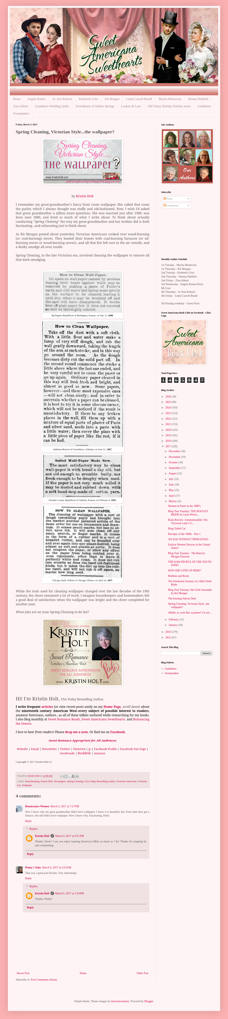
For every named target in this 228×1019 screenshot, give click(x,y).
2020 (168, 429)
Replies (33, 829)
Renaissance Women (37, 806)
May (171, 490)
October (173, 462)
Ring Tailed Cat (176, 528)
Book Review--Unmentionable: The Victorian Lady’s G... (188, 521)
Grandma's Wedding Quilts (52, 106)
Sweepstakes (21, 113)
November (175, 456)
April (172, 495)
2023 (168, 413)
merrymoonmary (120, 1001)
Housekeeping (32, 781)
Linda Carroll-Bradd (139, 99)
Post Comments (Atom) (44, 979)
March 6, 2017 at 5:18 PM (69, 893)
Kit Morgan (112, 99)
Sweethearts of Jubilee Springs (95, 106)
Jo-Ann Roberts (62, 99)
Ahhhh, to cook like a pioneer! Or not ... (190, 612)
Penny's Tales (33, 867)
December (175, 451)
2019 (168, 435)
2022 (168, 418)
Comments (171, 205)
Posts (168, 198)
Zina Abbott (20, 106)
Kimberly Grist (88, 99)
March (173, 501)
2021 (168, 424)
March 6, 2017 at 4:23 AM (56, 867)
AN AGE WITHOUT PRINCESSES (188, 539)
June (171, 484)
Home (17, 99)
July (171, 479)
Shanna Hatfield (198, 99)
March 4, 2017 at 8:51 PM (69, 835)
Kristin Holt (85, 196)
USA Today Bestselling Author (100, 781)
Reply (28, 821)
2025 (168, 402)
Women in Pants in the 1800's (184, 506)
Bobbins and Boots (178, 575)
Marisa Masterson (170, 99)
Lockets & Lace (131, 106)
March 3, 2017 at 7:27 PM (64, 806)
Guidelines (204, 106)
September (175, 467)
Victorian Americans (126, 781)
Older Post (143, 973)
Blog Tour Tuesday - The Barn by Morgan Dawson (186, 555)
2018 (168, 440)
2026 (168, 396)
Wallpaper (27, 785)
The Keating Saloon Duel (182, 598)
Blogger (148, 1001)
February (174, 619)
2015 (168, 637)
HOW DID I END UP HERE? (184, 570)
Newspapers (60, 781)
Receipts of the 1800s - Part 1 (184, 534)
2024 (168, 407)
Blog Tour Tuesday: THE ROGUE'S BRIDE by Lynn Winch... (188, 513)
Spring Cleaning (75, 781)
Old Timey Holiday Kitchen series (169, 106)
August (173, 473)
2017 (168, 446)
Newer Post (23, 973)
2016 (168, 631)
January (173, 625)
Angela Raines (36, 99)
